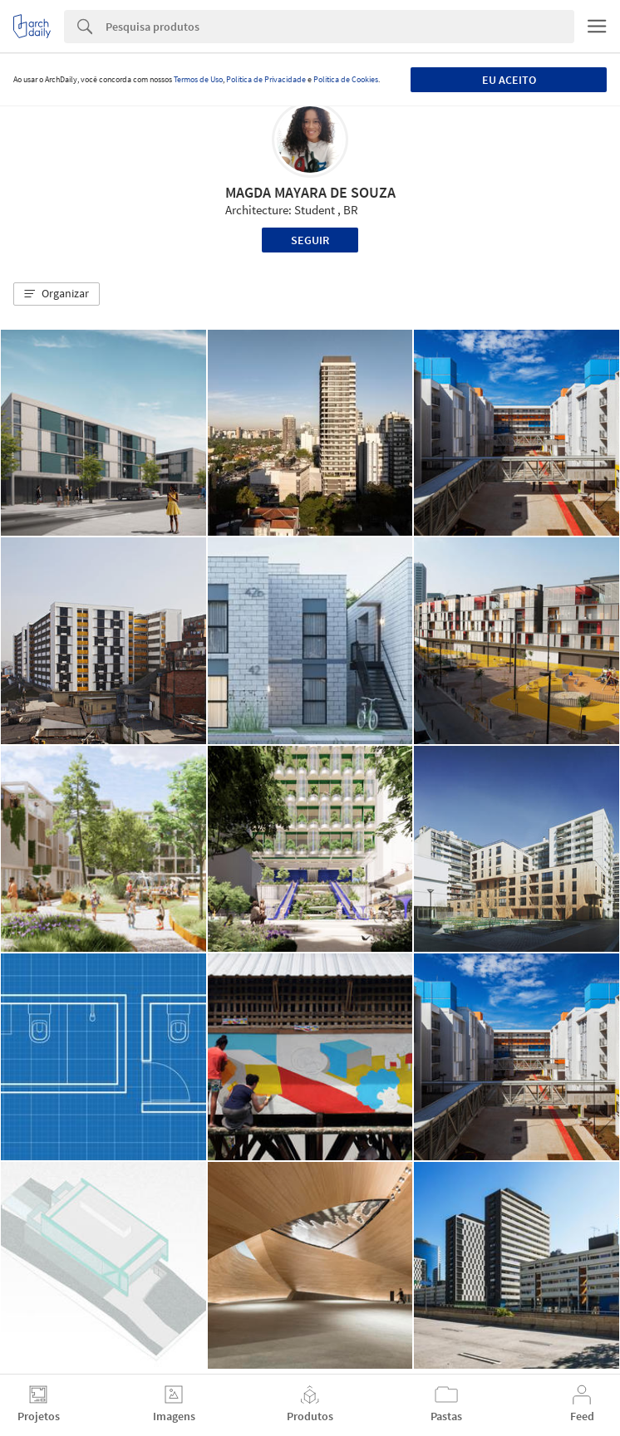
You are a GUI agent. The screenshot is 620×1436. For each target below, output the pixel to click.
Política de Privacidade (266, 79)
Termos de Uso (198, 79)
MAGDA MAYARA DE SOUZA (310, 192)
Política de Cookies (345, 79)
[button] (56, 294)
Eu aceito (509, 79)
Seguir (310, 240)
